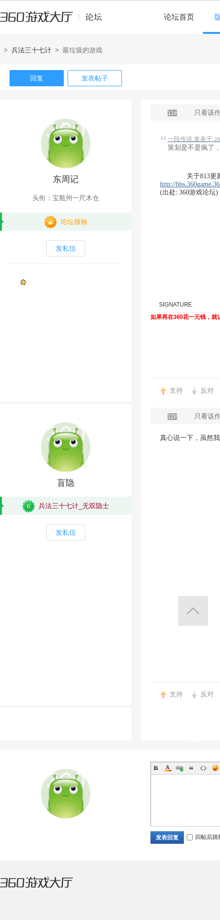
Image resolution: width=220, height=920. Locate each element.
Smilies (215, 768)
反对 (207, 390)
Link (179, 768)
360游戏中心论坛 (55, 20)
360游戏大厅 (46, 888)
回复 (36, 78)
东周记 (66, 179)
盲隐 (65, 483)
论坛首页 (179, 17)
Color (167, 768)
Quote (191, 768)
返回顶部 (193, 611)
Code (203, 768)
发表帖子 (94, 78)
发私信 (66, 248)
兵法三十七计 (31, 50)
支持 (176, 390)
